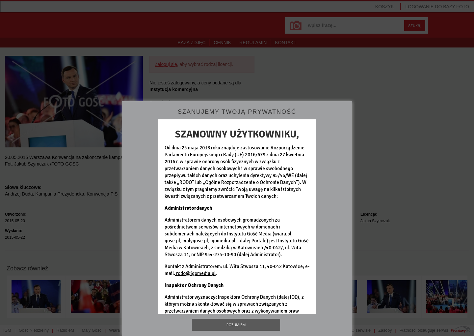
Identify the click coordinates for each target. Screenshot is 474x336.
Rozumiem (236, 324)
